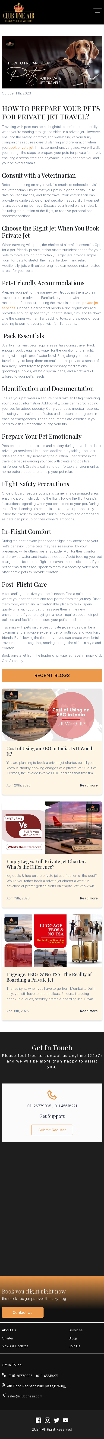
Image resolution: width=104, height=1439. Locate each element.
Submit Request (52, 1132)
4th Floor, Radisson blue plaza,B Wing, (36, 1386)
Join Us (74, 1346)
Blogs (73, 1338)
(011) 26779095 (20, 1376)
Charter (7, 1338)
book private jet (21, 147)
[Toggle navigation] (97, 12)
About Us (9, 1330)
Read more (89, 785)
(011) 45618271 (47, 1376)
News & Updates (15, 1346)
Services (76, 1330)
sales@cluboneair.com (25, 1396)
